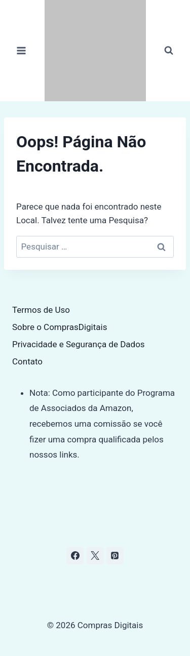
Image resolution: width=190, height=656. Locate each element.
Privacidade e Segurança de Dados (78, 344)
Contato (27, 361)
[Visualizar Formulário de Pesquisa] (169, 51)
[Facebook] (75, 555)
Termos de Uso (41, 310)
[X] (95, 555)
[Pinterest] (115, 555)
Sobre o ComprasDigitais (59, 327)
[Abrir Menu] (21, 50)
